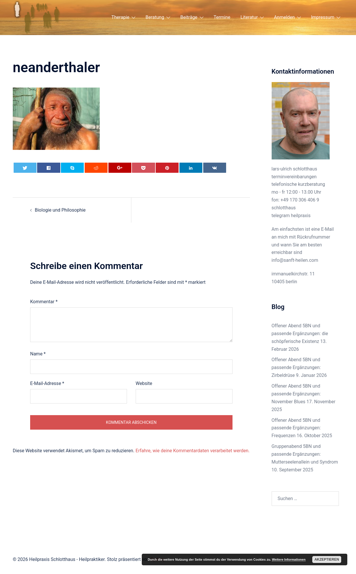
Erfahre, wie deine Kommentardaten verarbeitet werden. (193, 450)
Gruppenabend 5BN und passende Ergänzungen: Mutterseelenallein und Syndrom (305, 454)
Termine (222, 17)
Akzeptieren (327, 559)
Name (38, 354)
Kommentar (44, 301)
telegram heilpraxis (291, 215)
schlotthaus (284, 207)
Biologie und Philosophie (60, 210)
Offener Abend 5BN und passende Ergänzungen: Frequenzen (296, 428)
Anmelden (284, 17)
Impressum (323, 17)
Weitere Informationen (289, 559)
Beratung (155, 17)
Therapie (120, 17)
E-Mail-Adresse (47, 383)
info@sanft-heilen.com (295, 260)
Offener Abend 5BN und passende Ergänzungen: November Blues (296, 393)
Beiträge (188, 17)
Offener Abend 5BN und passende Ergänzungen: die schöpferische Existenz (300, 333)
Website (144, 383)
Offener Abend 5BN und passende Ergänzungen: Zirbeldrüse (296, 367)
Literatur (249, 17)
